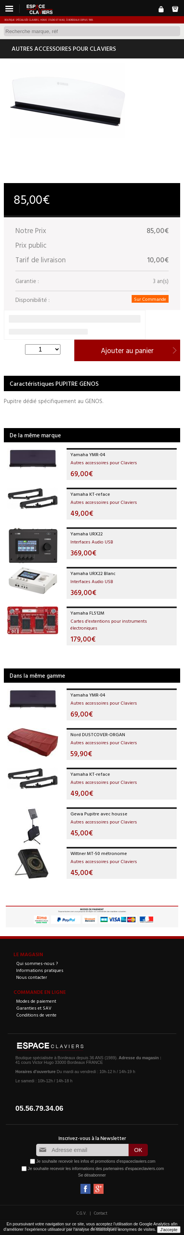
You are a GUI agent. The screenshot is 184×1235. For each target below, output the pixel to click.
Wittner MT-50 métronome (98, 853)
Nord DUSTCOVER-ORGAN (97, 734)
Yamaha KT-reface (90, 493)
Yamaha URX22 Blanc (92, 573)
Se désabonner (92, 1175)
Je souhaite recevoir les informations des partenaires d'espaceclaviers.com (96, 1168)
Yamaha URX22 (86, 533)
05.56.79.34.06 (39, 1108)
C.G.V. (82, 1213)
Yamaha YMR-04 (87, 454)
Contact (100, 1213)
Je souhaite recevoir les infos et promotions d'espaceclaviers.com (95, 1160)
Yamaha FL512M (87, 612)
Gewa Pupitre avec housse (98, 813)
